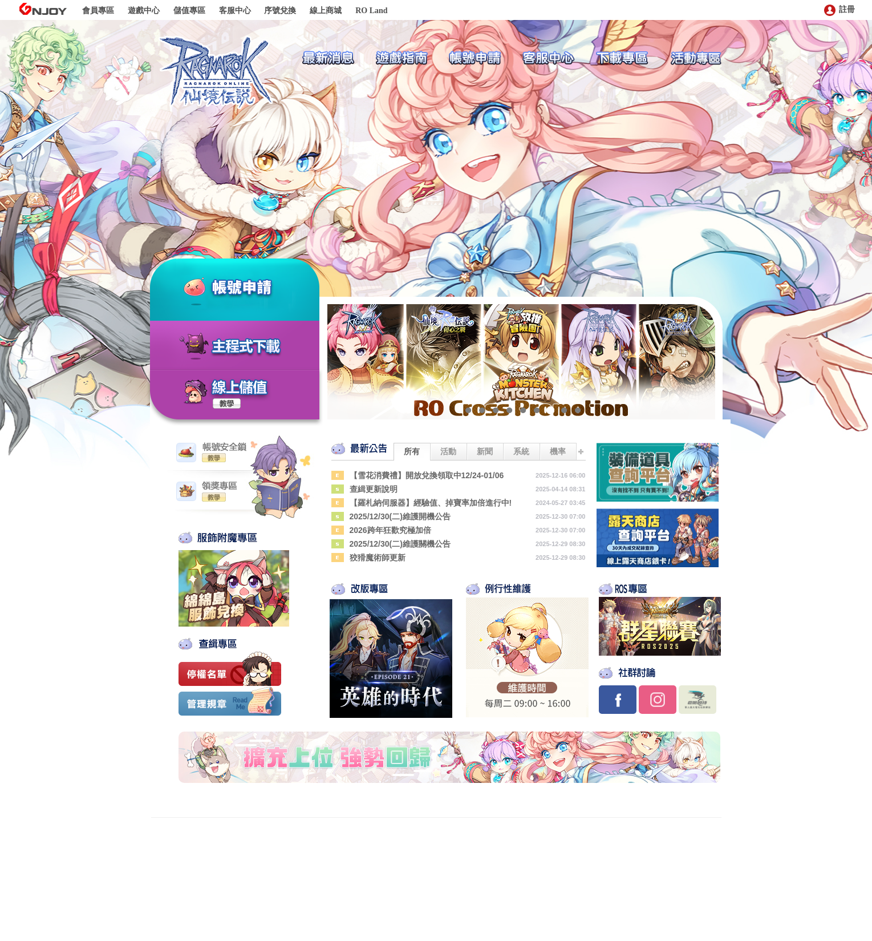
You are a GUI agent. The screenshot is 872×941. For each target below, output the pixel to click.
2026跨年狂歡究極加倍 (390, 530)
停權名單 (230, 669)
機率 (558, 451)
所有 (412, 451)
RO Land (371, 10)
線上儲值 (240, 387)
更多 (581, 451)
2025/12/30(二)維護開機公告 (400, 516)
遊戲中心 (144, 10)
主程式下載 (246, 347)
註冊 (839, 10)
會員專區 (98, 10)
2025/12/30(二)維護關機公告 (400, 543)
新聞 (485, 451)
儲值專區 (189, 10)
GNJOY (42, 8)
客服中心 (235, 10)
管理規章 (230, 703)
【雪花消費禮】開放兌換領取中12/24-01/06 (427, 475)
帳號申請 (255, 288)
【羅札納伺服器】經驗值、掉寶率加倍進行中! (431, 502)
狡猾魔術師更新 (377, 557)
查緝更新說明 (374, 489)
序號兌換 (280, 10)
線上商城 (326, 10)
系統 (521, 451)
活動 (448, 451)
